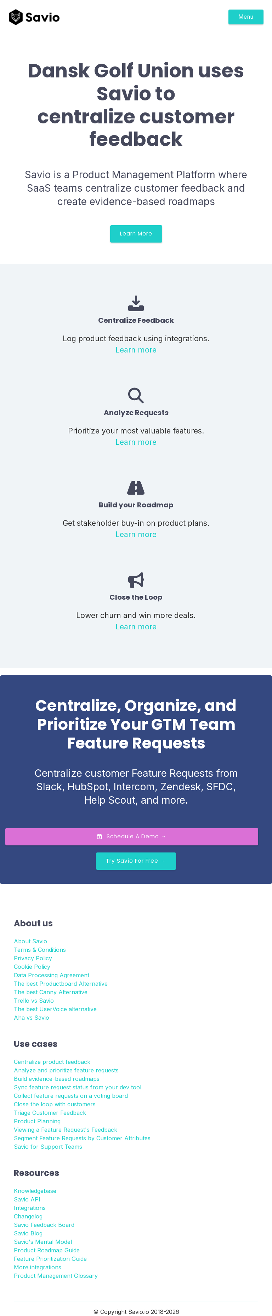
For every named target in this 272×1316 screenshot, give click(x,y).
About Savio (30, 941)
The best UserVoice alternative (55, 1009)
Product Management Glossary (56, 1275)
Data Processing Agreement (51, 975)
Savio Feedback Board (44, 1224)
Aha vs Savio (31, 1017)
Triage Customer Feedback (50, 1112)
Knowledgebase (35, 1190)
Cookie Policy (32, 966)
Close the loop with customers (55, 1104)
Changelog (28, 1216)
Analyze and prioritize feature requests (66, 1070)
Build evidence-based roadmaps (57, 1078)
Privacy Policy (33, 958)
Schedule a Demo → (131, 836)
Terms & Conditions (40, 949)
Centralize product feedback (52, 1061)
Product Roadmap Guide (47, 1250)
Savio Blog (28, 1233)
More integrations (37, 1267)
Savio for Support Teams (48, 1146)
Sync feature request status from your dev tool (77, 1087)
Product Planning (37, 1121)
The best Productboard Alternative (61, 983)
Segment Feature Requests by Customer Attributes (82, 1138)
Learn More (136, 233)
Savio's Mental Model (43, 1241)
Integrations (30, 1207)
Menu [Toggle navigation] (246, 16)
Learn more (136, 349)
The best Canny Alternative (50, 992)
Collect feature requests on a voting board (71, 1095)
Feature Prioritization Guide (50, 1258)
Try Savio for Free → (136, 860)
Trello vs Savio (34, 1000)
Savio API (27, 1199)
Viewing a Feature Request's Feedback (65, 1129)
